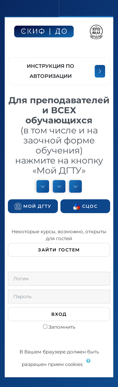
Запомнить (61, 327)
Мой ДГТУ (33, 206)
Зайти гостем (59, 250)
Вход (58, 314)
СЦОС (85, 206)
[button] (90, 365)
